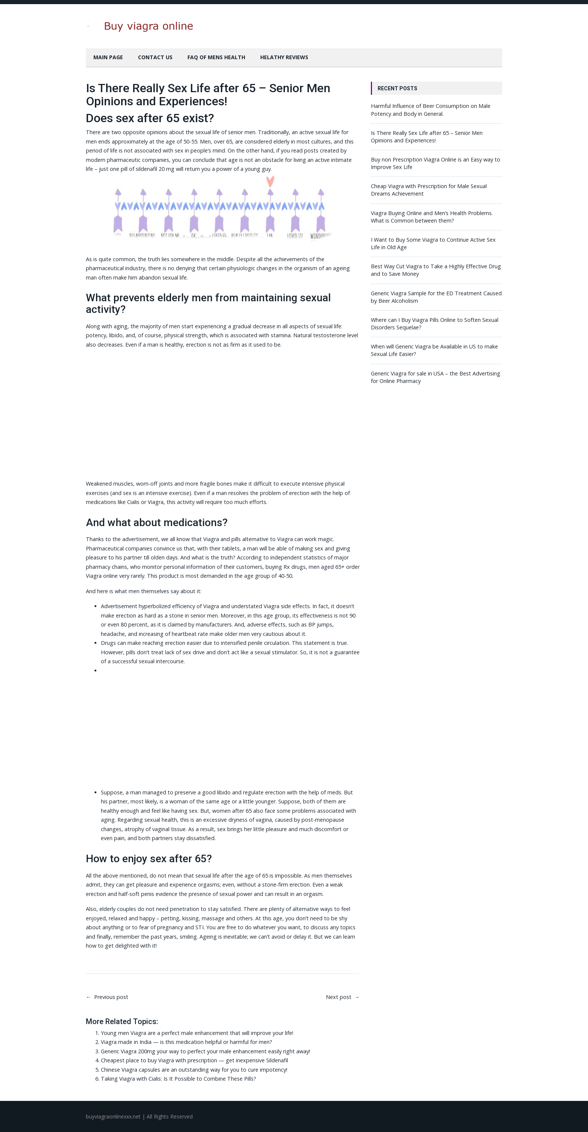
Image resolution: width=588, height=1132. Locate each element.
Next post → (343, 996)
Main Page (108, 57)
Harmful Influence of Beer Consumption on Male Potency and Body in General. (430, 109)
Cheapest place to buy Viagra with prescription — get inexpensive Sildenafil (194, 1060)
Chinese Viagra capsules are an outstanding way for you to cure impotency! (194, 1069)
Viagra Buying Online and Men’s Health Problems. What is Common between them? (432, 216)
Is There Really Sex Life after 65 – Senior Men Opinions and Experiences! (427, 136)
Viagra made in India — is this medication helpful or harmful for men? (186, 1041)
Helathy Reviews (284, 57)
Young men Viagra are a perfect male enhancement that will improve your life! (197, 1032)
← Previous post (107, 996)
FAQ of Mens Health (216, 57)
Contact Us (155, 57)
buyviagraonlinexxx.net (113, 1116)
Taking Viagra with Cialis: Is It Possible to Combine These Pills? (178, 1078)
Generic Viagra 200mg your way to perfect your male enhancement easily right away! (205, 1051)
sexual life (174, 277)
